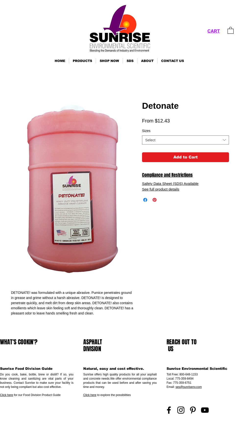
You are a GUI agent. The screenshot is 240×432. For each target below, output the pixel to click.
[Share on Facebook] (145, 200)
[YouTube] (205, 410)
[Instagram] (181, 410)
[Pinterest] (193, 410)
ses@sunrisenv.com (189, 387)
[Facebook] (169, 410)
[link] (231, 30)
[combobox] (185, 140)
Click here (6, 395)
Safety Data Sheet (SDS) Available (170, 183)
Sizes (146, 131)
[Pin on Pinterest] (154, 200)
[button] (82, 60)
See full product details (160, 189)
